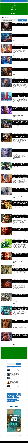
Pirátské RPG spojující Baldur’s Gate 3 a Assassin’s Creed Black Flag (20, 309)
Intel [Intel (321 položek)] (10, 396)
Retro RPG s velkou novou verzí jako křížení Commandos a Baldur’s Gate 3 (20, 108)
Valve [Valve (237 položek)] (11, 401)
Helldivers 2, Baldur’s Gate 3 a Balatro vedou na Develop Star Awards (20, 81)
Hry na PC (14, 7)
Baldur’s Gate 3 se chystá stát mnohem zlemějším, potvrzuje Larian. (20, 229)
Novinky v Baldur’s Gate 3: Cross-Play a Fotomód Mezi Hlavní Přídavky (20, 24)
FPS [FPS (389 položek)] (8, 395)
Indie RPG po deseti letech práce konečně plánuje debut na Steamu (20, 282)
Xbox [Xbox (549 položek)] (14, 401)
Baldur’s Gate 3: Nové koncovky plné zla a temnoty (20, 69)
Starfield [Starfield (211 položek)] (15, 399)
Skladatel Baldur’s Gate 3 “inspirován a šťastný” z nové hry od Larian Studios (20, 122)
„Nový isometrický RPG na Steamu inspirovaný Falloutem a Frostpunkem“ (20, 255)
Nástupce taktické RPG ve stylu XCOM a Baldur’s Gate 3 (20, 295)
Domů (14, 3)
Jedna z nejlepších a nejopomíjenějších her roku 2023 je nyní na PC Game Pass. (20, 95)
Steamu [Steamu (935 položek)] (8, 401)
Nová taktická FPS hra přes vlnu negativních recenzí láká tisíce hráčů (20, 164)
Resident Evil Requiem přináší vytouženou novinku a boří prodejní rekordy (15, 370)
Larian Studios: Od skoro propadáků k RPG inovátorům (20, 35)
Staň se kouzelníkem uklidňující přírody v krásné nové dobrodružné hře (20, 189)
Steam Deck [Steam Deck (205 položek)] (16, 400)
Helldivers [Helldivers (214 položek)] (14, 395)
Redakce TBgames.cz (23, 33)
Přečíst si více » (15, 40)
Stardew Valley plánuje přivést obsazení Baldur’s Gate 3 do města (20, 177)
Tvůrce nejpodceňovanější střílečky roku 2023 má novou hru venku (20, 242)
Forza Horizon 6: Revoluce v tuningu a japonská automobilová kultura (15, 378)
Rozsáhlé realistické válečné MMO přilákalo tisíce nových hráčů (20, 269)
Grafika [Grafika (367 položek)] (11, 395)
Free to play (14, 265)
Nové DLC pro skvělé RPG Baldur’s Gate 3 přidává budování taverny (20, 217)
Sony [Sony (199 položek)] (12, 399)
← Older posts (4, 361)
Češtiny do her (15, 44)
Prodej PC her (13, 13)
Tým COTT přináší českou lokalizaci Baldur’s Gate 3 (20, 59)
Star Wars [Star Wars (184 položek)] (8, 400)
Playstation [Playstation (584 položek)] (9, 399)
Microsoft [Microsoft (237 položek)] (16, 396)
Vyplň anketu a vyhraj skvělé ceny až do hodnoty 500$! (20, 150)
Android (13, 11)
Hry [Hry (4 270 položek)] (7, 396)
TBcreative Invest (12, 441)
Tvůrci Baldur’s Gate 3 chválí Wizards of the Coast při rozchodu (20, 321)
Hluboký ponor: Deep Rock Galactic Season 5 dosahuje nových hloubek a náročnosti (20, 203)
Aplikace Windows (14, 5)
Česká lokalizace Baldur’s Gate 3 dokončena (20, 48)
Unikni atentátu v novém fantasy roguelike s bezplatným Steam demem (20, 136)
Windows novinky (14, 9)
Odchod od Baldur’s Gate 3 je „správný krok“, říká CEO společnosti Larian (20, 335)
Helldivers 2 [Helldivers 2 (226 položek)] (19, 395)
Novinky (14, 33)
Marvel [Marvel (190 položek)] (13, 396)
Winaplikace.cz (2, 441)
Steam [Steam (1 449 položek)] (12, 400)
